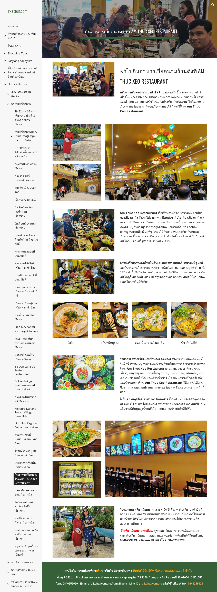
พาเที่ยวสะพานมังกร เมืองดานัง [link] (24, 520)
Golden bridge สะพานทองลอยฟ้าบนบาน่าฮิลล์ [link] (25, 385)
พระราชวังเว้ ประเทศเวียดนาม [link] (25, 178)
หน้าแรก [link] (13, 26)
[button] (213, 5)
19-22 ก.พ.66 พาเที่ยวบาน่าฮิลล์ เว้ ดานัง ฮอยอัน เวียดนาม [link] (25, 118)
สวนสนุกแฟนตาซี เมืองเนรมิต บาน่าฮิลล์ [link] (26, 291)
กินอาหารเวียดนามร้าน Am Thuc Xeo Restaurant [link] (26, 479)
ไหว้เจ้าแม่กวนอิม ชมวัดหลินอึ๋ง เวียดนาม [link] (25, 506)
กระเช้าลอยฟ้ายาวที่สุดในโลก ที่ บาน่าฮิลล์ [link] (26, 240)
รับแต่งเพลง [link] (15, 45)
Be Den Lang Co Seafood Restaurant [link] (25, 370)
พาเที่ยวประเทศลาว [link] (22, 562)
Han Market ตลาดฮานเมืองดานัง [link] (26, 492)
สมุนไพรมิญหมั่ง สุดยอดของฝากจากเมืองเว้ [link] (26, 550)
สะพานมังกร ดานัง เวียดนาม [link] (26, 166)
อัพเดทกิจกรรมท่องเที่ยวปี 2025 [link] (22, 36)
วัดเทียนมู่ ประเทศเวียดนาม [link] (25, 226)
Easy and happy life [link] (20, 61)
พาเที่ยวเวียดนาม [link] (21, 104)
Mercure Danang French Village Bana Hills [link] (25, 412)
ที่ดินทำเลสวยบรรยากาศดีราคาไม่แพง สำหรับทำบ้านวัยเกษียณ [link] (22, 72)
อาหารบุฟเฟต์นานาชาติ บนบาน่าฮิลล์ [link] (26, 439)
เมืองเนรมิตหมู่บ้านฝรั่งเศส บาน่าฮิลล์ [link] (26, 305)
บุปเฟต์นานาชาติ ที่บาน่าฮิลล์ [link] (26, 277)
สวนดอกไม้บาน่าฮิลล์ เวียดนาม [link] (25, 399)
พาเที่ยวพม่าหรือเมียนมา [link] (23, 572)
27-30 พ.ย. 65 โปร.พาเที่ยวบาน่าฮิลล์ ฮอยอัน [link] (26, 152)
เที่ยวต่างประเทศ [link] (17, 84)
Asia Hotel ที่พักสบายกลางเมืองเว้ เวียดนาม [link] (25, 343)
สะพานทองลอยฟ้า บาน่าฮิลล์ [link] (25, 254)
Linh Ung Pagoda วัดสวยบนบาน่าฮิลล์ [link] (26, 425)
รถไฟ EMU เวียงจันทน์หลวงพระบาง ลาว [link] (24, 584)
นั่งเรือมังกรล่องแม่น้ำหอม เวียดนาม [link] (24, 212)
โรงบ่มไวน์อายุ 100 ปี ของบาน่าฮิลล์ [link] (26, 453)
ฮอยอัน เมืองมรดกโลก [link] (25, 190)
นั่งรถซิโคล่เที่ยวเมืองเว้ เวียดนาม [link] (24, 357)
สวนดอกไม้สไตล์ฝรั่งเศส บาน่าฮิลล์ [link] (25, 265)
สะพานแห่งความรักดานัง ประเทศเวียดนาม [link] (26, 534)
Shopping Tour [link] (17, 53)
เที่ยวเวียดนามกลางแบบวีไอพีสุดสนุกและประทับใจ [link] (26, 136)
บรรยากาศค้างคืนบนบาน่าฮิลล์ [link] (25, 465)
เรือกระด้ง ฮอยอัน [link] (25, 200)
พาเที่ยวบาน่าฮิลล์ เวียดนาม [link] (25, 317)
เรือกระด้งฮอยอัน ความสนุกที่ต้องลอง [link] (26, 329)
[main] (129, 29)
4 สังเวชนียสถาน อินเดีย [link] (21, 94)
